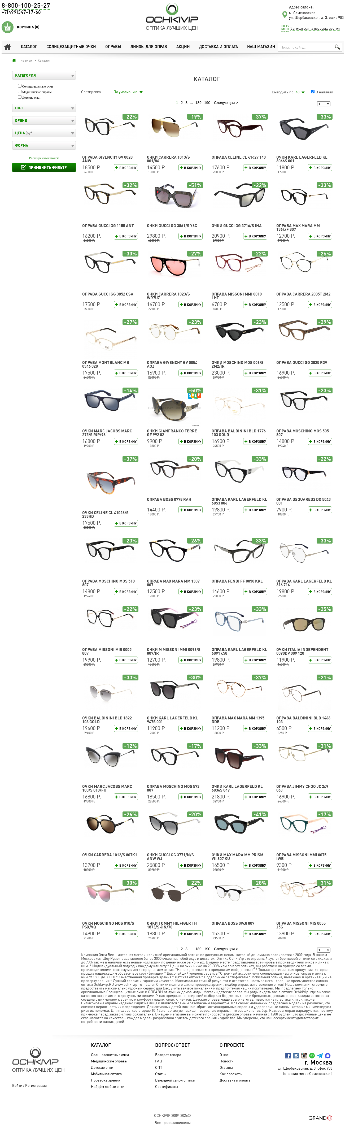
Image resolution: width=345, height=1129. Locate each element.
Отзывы (226, 1067)
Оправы (113, 47)
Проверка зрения (105, 1080)
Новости (226, 1061)
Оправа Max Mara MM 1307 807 (173, 583)
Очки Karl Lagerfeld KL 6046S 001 (301, 159)
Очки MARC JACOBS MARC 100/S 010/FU (107, 788)
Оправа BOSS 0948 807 (233, 923)
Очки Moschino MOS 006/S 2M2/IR (238, 364)
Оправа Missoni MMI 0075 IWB (301, 856)
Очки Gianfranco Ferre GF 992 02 (172, 432)
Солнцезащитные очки (71, 47)
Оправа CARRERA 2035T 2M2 (303, 294)
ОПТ (158, 1067)
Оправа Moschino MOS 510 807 (108, 583)
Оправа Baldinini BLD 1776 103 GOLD (239, 432)
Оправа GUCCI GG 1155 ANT (108, 225)
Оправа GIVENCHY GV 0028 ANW (107, 159)
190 (207, 103)
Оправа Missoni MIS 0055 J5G (301, 925)
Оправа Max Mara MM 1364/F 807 (298, 227)
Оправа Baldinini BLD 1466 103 (303, 719)
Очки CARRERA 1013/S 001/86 (168, 159)
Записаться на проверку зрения (315, 28)
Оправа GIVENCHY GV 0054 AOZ (172, 364)
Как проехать (230, 1073)
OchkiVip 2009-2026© (172, 1115)
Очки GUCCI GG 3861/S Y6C (172, 225)
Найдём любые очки (107, 1086)
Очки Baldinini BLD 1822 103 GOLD (107, 719)
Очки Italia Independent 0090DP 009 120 (302, 651)
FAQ (158, 1061)
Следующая (224, 103)
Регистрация (36, 1085)
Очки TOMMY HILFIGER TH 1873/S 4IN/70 (172, 925)
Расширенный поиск (44, 158)
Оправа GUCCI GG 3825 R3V (301, 362)
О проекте (231, 1045)
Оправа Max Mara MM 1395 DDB (238, 719)
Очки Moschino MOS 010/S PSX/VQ (108, 925)
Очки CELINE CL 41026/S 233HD (105, 514)
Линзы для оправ (148, 47)
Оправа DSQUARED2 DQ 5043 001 (303, 501)
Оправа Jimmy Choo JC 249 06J (302, 788)
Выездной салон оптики (175, 1080)
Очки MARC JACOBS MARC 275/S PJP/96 (107, 432)
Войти (17, 1085)
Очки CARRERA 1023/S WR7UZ (168, 296)
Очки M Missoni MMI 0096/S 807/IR (173, 651)
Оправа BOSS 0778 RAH (169, 499)
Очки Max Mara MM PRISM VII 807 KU (237, 856)
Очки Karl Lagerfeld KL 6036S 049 (237, 788)
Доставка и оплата (218, 47)
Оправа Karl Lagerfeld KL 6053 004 (239, 501)
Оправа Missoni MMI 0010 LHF (237, 296)
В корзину (128, 168)
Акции (183, 47)
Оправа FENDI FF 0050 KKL (237, 581)
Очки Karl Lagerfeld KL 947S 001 (172, 719)
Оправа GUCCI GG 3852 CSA (107, 294)
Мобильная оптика (106, 1073)
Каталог (29, 47)
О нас (223, 1054)
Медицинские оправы (37, 92)
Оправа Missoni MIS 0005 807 (107, 651)
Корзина (28, 27)
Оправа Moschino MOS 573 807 (173, 788)
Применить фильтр (47, 167)
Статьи (161, 1073)
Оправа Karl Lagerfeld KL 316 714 (304, 583)
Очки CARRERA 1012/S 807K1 (109, 854)
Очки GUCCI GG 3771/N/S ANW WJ (170, 856)
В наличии (324, 92)
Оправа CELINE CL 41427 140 (239, 157)
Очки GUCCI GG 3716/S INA (237, 225)
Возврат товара (168, 1054)
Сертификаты (166, 1086)
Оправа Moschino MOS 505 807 (302, 432)
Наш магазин (261, 47)
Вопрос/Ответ (172, 1045)
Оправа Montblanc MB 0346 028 (105, 364)
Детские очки (31, 97)
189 (198, 103)
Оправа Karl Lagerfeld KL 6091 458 (239, 651)
